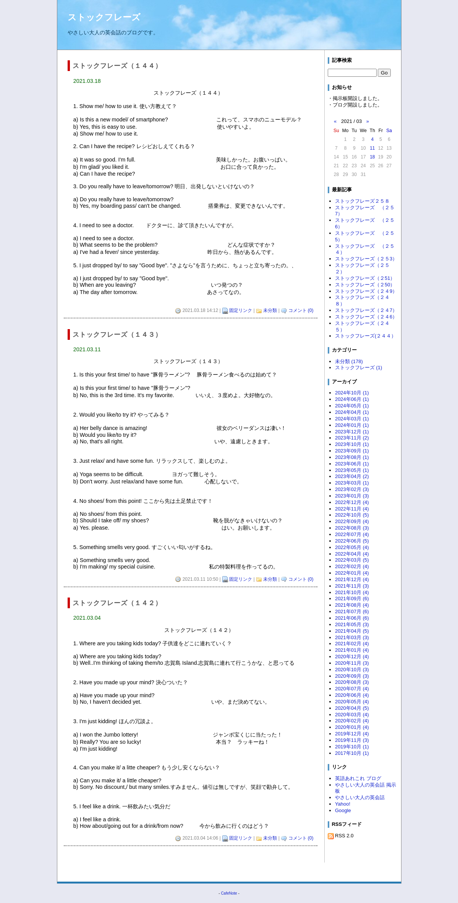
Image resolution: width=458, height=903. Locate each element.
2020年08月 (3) (352, 682)
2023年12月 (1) (352, 432)
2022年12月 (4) (352, 502)
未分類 (270, 310)
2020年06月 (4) (352, 695)
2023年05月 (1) (352, 470)
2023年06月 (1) (352, 464)
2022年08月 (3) (352, 528)
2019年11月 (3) (352, 740)
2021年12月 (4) (352, 579)
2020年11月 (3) (352, 663)
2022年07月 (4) (352, 534)
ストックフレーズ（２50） (365, 285)
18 (372, 157)
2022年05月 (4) (352, 547)
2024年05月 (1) (352, 406)
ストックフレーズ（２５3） (366, 259)
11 (372, 148)
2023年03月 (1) (352, 483)
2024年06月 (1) (352, 399)
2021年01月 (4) (352, 650)
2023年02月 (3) (352, 489)
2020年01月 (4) (352, 727)
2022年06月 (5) (352, 541)
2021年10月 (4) (352, 592)
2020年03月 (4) (352, 714)
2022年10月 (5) (352, 515)
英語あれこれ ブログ (358, 778)
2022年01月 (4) (352, 573)
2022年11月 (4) (352, 509)
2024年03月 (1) (352, 419)
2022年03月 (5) (352, 560)
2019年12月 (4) (352, 734)
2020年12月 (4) (352, 656)
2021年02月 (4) (352, 643)
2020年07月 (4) (352, 688)
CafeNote (229, 893)
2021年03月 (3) (352, 637)
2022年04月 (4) (352, 554)
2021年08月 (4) (352, 605)
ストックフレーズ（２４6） (366, 317)
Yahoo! (342, 804)
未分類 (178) (349, 361)
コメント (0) (301, 310)
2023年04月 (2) (352, 476)
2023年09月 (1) (352, 451)
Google (343, 810)
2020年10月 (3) (352, 669)
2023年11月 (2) (352, 438)
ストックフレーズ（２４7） (366, 310)
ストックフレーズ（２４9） (366, 291)
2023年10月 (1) (352, 444)
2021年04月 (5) (352, 631)
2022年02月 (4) (352, 566)
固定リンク (240, 310)
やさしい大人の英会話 (360, 797)
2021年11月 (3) (352, 586)
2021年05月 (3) (352, 624)
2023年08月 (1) (352, 457)
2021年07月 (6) (352, 611)
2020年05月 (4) (352, 701)
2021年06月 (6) (352, 618)
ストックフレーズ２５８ (362, 201)
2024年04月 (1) (352, 412)
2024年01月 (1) (352, 425)
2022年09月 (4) (352, 521)
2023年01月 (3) (352, 496)
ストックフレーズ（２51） (365, 278)
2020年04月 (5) (352, 708)
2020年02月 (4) (352, 721)
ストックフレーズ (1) (358, 367)
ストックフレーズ (104, 17)
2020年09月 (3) (352, 676)
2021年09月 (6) (352, 598)
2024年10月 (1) (352, 393)
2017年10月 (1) (352, 753)
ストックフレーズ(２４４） (365, 336)
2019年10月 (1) (352, 747)
